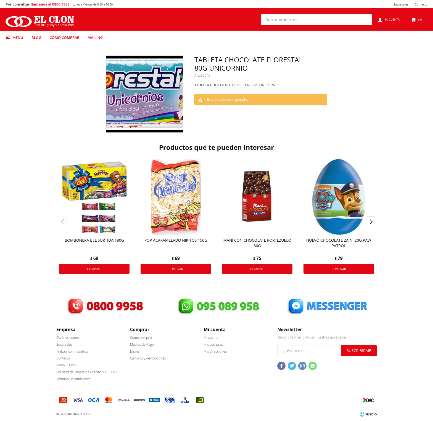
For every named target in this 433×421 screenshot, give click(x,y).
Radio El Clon (66, 365)
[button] (365, 19)
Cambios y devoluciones (148, 358)
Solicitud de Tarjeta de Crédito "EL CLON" (86, 372)
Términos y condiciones (73, 379)
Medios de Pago (142, 344)
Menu (17, 37)
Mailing (95, 37)
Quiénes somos (68, 337)
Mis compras (213, 344)
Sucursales (400, 4)
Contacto (421, 4)
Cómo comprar (64, 37)
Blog (36, 37)
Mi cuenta (211, 337)
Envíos (135, 351)
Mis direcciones (215, 351)
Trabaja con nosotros (72, 351)
